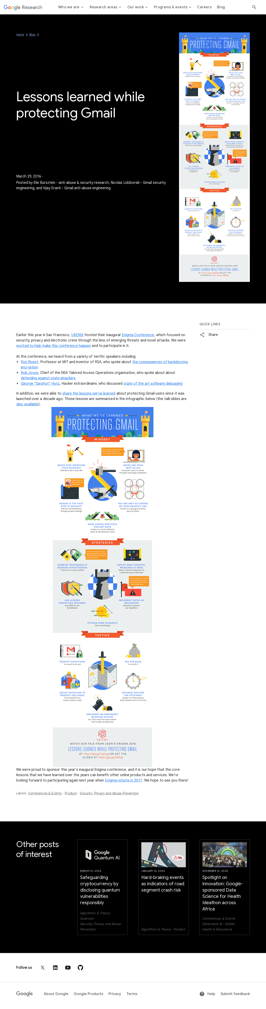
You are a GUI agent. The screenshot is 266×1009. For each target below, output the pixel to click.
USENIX (77, 335)
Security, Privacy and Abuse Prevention (109, 793)
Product (71, 793)
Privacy (115, 994)
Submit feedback (235, 994)
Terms (131, 994)
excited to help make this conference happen (53, 346)
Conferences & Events (45, 793)
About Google (56, 994)
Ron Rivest (29, 362)
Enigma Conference (138, 335)
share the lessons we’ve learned (88, 393)
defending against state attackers (48, 378)
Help (207, 994)
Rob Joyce (29, 373)
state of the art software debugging (153, 383)
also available (27, 404)
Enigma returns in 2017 (123, 780)
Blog (32, 34)
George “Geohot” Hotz (40, 383)
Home (20, 34)
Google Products (88, 994)
